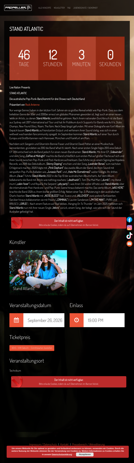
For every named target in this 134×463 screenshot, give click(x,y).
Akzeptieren (85, 454)
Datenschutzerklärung (62, 454)
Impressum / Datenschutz (43, 444)
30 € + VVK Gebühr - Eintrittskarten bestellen (32, 347)
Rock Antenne (32, 104)
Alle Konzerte (44, 7)
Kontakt (64, 444)
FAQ (68, 7)
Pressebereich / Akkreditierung (88, 444)
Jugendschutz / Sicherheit (85, 7)
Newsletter (59, 7)
